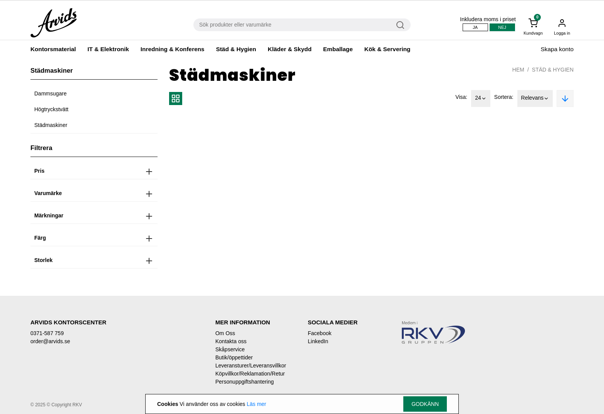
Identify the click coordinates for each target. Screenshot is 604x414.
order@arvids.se (50, 341)
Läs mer (256, 404)
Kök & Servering (387, 49)
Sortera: (503, 97)
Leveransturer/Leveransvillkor (250, 365)
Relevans (535, 98)
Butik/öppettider (234, 357)
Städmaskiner (50, 125)
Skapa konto (557, 49)
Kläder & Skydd (290, 49)
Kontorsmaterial (53, 49)
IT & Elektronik (108, 49)
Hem (518, 70)
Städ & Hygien (236, 49)
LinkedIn (318, 341)
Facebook (319, 333)
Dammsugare (50, 93)
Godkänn (425, 404)
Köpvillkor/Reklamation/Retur (250, 374)
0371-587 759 (47, 333)
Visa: (461, 97)
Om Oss (225, 333)
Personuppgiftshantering (244, 382)
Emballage (338, 49)
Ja (475, 27)
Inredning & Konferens (173, 49)
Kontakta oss (231, 341)
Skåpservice (230, 349)
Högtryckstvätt (51, 109)
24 (481, 98)
